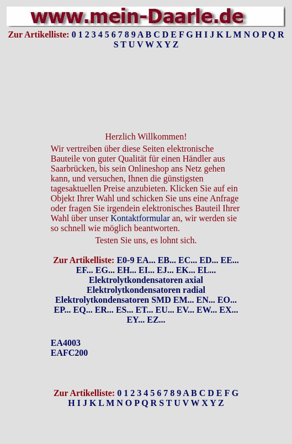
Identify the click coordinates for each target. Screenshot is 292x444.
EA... (145, 260)
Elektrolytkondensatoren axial (146, 280)
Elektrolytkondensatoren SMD (113, 299)
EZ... (156, 319)
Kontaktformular (140, 218)
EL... (207, 270)
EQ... (83, 309)
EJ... (165, 270)
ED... (208, 260)
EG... (105, 270)
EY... (135, 319)
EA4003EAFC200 (69, 347)
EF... (84, 270)
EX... (228, 309)
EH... (126, 270)
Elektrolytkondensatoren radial (146, 290)
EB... (167, 260)
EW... (207, 309)
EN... (206, 299)
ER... (104, 309)
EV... (185, 309)
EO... (227, 299)
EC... (187, 260)
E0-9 (125, 260)
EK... (185, 270)
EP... (62, 309)
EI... (147, 270)
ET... (144, 309)
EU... (165, 309)
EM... (183, 299)
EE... (229, 260)
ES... (125, 309)
